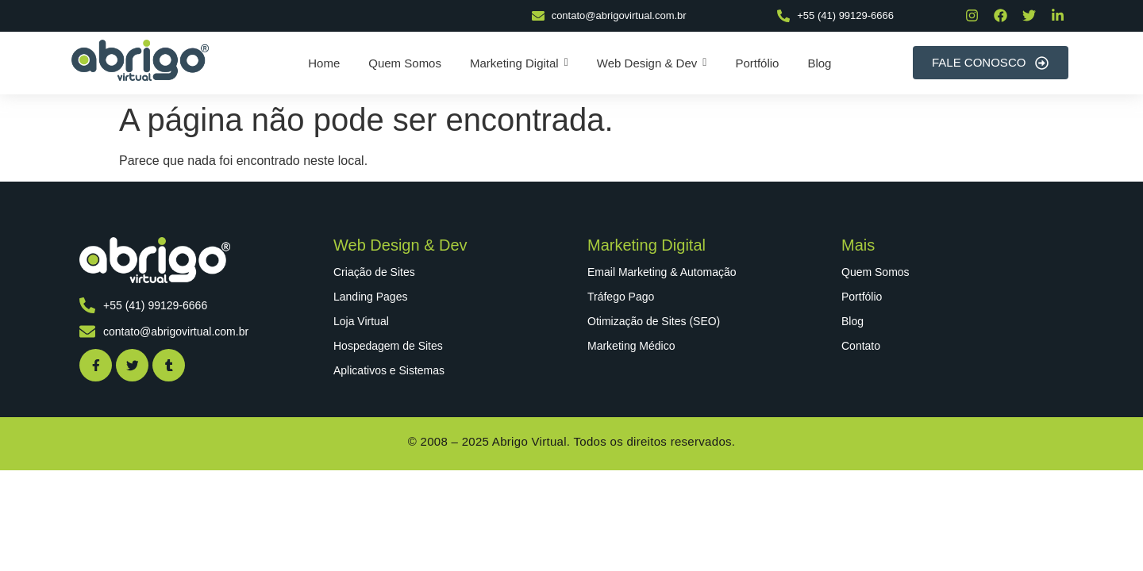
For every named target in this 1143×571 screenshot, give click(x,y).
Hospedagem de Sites (388, 345)
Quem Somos (875, 272)
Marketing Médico (631, 345)
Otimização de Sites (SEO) (653, 321)
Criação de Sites (374, 272)
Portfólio (861, 296)
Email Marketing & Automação (662, 272)
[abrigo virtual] (140, 60)
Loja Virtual (361, 321)
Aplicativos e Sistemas (388, 370)
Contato (860, 345)
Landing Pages (370, 296)
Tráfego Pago (620, 296)
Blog (852, 321)
